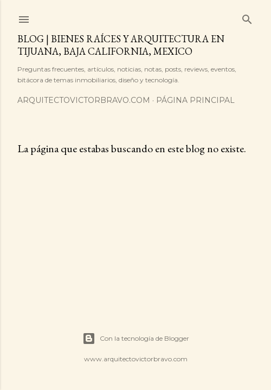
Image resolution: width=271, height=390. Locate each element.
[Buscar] (247, 17)
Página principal (195, 100)
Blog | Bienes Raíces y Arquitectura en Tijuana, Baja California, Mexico (120, 44)
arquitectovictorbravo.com (83, 100)
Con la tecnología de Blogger (135, 338)
